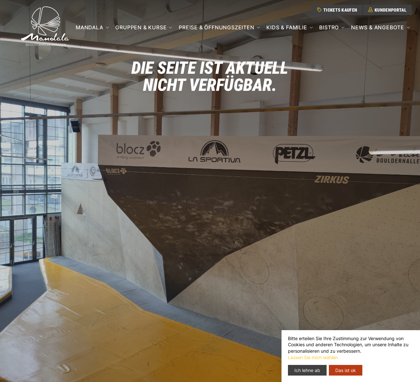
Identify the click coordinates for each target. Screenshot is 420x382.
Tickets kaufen (337, 10)
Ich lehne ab (307, 370)
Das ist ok (345, 370)
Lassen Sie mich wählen (313, 357)
